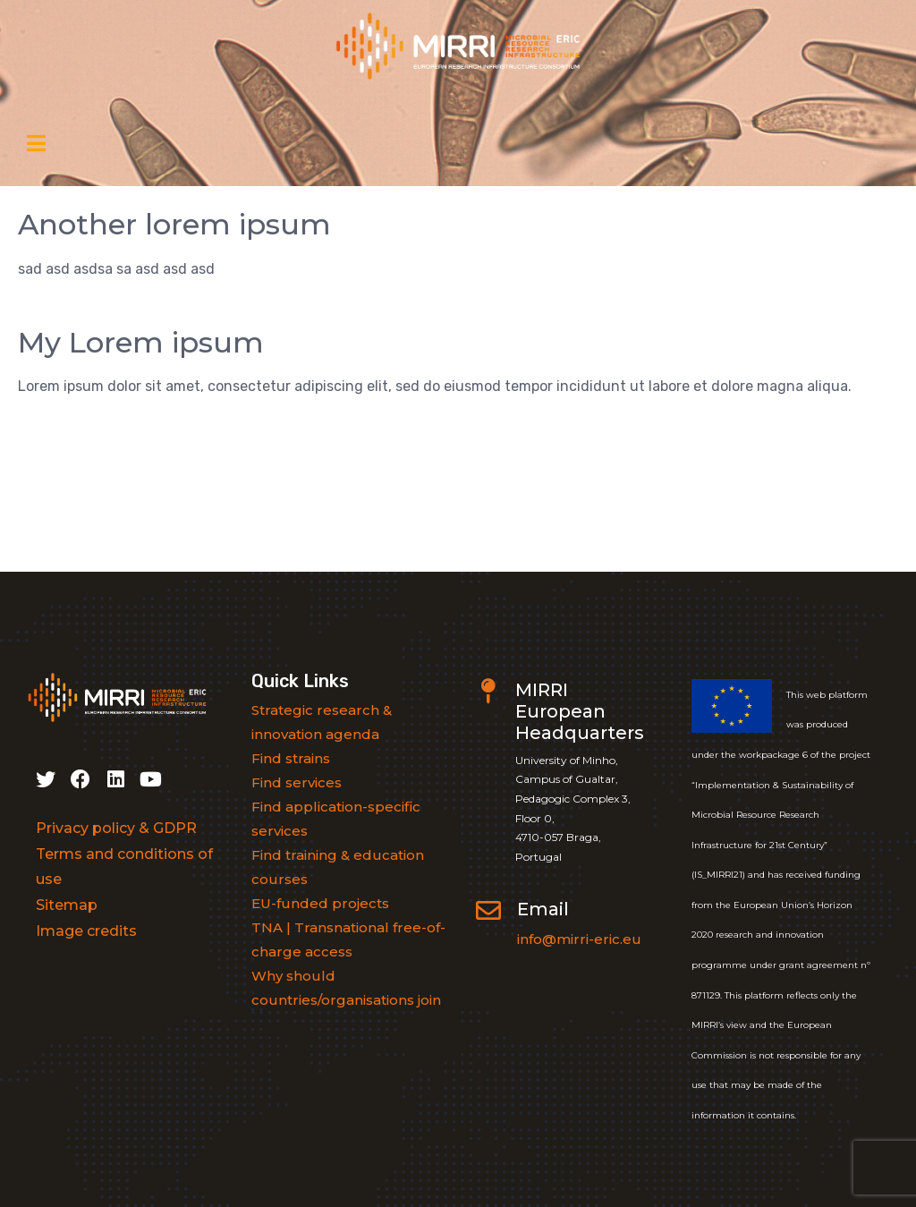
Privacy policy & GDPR (116, 828)
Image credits (86, 930)
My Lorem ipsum (141, 342)
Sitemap (67, 905)
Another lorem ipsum (174, 224)
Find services (296, 782)
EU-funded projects (320, 903)
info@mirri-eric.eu (579, 939)
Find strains (290, 758)
